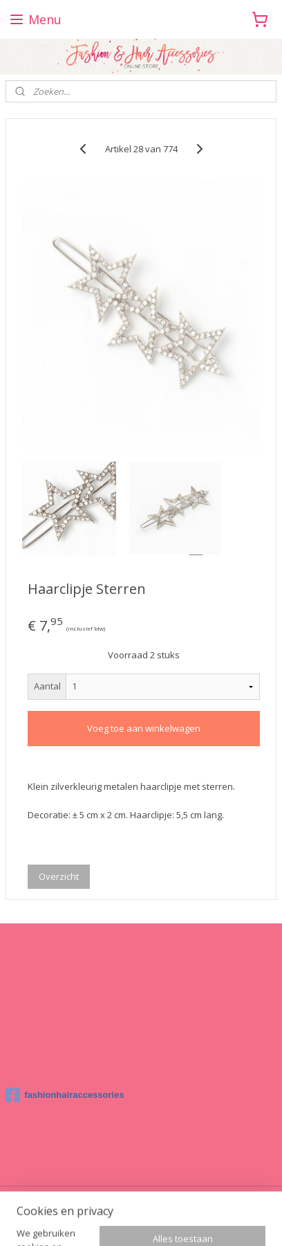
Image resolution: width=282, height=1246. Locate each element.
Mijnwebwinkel (186, 1221)
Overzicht (59, 876)
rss (216, 1198)
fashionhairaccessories (65, 1095)
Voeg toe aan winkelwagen (143, 728)
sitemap (187, 1198)
